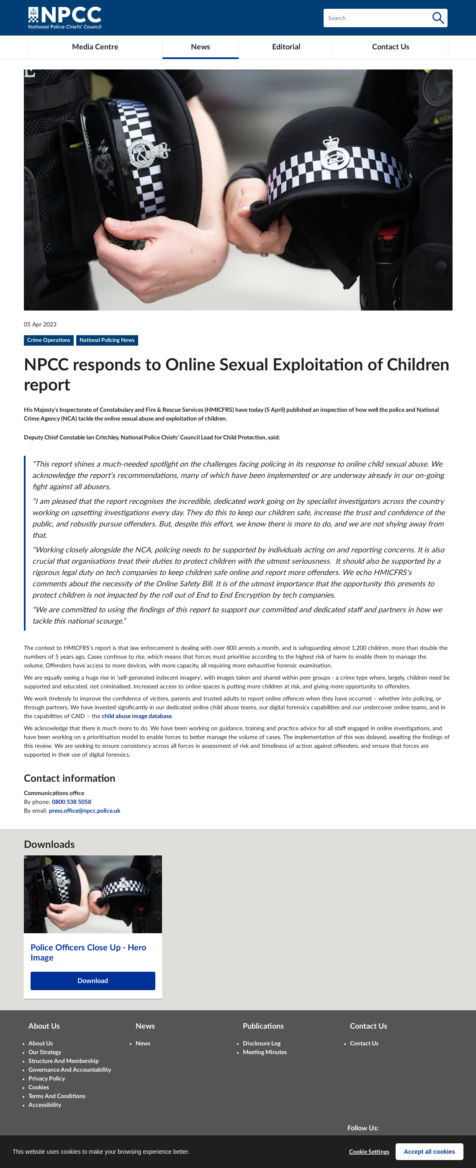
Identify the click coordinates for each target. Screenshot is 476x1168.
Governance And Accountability (69, 1070)
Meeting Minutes (265, 1052)
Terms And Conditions (56, 1096)
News (143, 1044)
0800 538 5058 (71, 802)
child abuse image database (137, 716)
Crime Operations (48, 340)
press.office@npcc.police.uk (84, 811)
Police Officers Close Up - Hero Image (88, 953)
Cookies (38, 1088)
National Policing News (107, 340)
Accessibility (44, 1105)
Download (92, 981)
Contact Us (364, 1044)
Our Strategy (44, 1052)
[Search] (438, 18)
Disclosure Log (261, 1044)
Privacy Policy (46, 1079)
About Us (40, 1044)
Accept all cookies (429, 1151)
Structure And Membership (63, 1061)
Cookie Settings (369, 1152)
